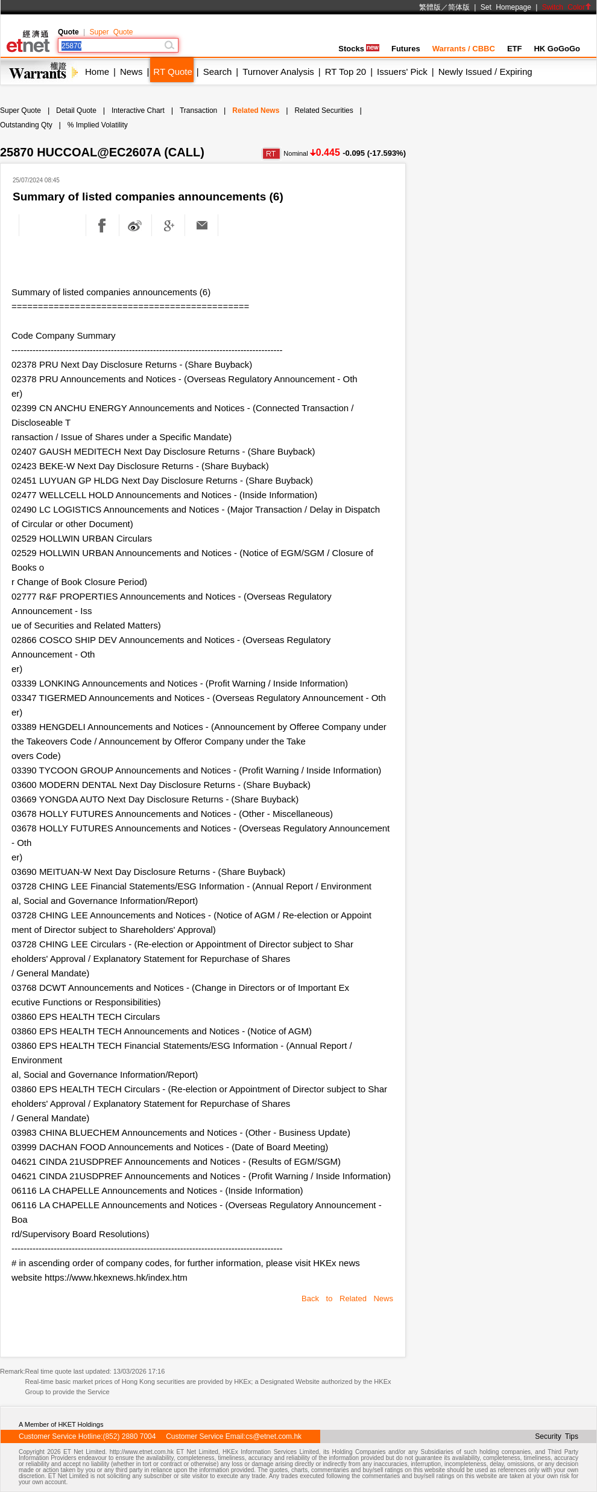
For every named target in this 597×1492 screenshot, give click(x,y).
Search (217, 71)
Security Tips (556, 1436)
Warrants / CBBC (463, 48)
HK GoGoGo (557, 48)
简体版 (459, 7)
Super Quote (111, 32)
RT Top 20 (345, 71)
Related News (255, 110)
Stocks (358, 48)
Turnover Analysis (278, 71)
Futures (405, 48)
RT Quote (172, 71)
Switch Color (567, 7)
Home (97, 71)
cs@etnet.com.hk (273, 1436)
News (131, 71)
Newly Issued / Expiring (485, 71)
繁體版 (430, 7)
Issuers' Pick (402, 71)
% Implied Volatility (98, 125)
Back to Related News (347, 1298)
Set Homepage (506, 7)
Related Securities (323, 110)
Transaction (198, 110)
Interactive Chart (138, 110)
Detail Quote (76, 110)
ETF (514, 48)
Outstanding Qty (26, 125)
